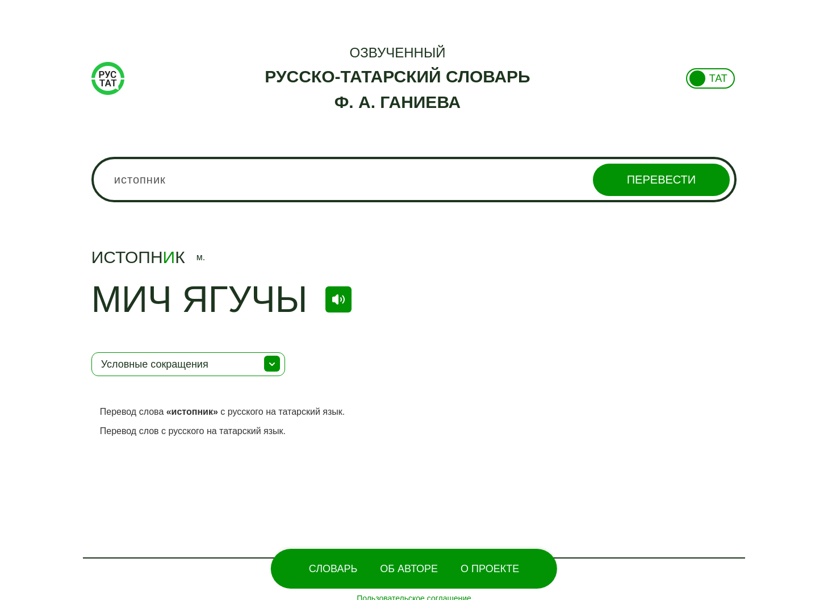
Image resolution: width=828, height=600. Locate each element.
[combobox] (414, 179)
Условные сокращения (154, 364)
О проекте (490, 568)
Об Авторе (409, 568)
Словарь (333, 568)
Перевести (661, 179)
